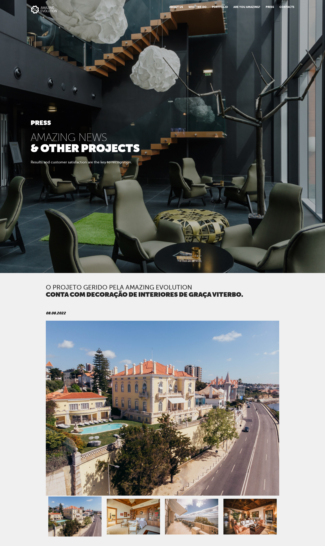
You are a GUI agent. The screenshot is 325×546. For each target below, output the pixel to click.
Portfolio (220, 7)
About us (176, 7)
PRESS (270, 7)
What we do (197, 7)
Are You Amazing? (246, 7)
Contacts (286, 7)
